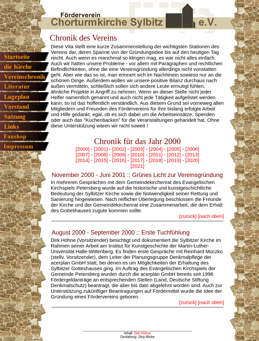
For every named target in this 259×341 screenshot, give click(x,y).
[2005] (174, 149)
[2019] (174, 160)
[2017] (137, 160)
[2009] (119, 154)
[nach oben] (211, 216)
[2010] (137, 154)
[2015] (101, 160)
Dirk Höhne (142, 333)
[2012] (174, 154)
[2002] (119, 149)
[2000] (83, 149)
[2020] (192, 160)
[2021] (137, 166)
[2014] (83, 160)
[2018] (156, 160)
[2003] (137, 149)
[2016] (119, 160)
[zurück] (188, 216)
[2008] (101, 154)
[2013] (192, 154)
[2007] (83, 154)
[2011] (156, 154)
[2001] (101, 149)
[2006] (192, 149)
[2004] (156, 149)
